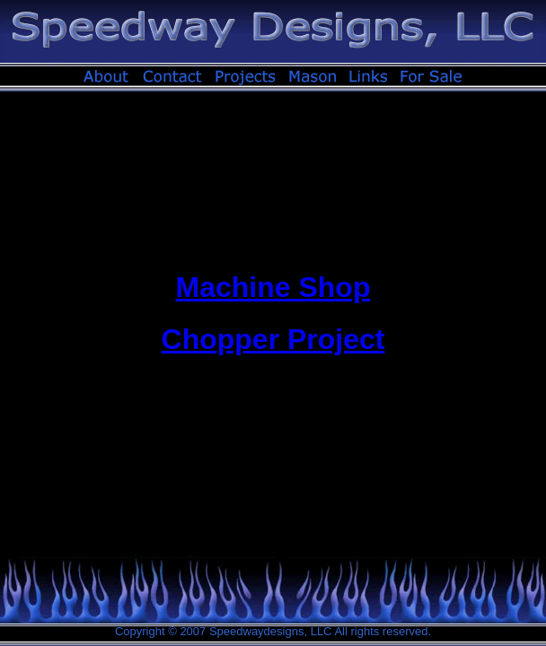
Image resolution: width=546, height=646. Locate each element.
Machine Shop (273, 287)
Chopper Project (273, 339)
